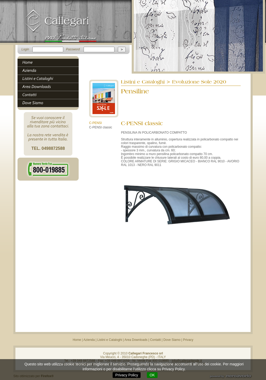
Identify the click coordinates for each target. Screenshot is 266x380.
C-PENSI (95, 123)
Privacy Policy (126, 375)
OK (152, 375)
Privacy (188, 340)
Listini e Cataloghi (109, 340)
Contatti (155, 340)
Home (77, 340)
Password (73, 49)
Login (25, 49)
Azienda (89, 340)
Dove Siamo (171, 340)
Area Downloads (135, 340)
